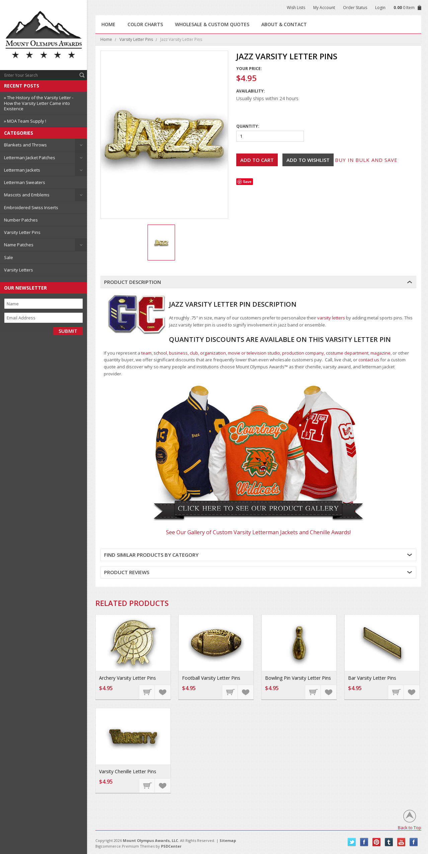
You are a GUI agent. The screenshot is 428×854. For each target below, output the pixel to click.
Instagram (414, 842)
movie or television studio (254, 353)
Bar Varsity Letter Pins (372, 678)
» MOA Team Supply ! (25, 121)
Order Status (355, 7)
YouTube (401, 842)
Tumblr (389, 842)
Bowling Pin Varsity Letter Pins (298, 678)
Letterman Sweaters (24, 182)
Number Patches (21, 220)
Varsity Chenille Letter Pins (127, 771)
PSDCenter (171, 846)
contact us (368, 360)
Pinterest (376, 842)
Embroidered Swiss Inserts (31, 207)
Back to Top (409, 827)
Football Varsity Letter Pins (211, 678)
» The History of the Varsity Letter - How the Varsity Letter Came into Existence (38, 103)
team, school (154, 353)
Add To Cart (147, 691)
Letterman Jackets (22, 170)
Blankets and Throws (25, 145)
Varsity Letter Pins (22, 232)
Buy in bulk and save (366, 160)
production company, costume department (325, 353)
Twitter (352, 842)
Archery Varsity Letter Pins (127, 678)
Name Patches (18, 245)
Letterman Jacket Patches (29, 158)
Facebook (364, 842)
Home (106, 39)
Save (247, 182)
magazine (380, 353)
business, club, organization (197, 353)
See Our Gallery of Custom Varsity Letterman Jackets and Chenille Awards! (258, 532)
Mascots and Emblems (27, 195)
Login (380, 7)
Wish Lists (296, 7)
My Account (324, 7)
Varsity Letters (18, 270)
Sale (8, 257)
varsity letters (331, 318)
